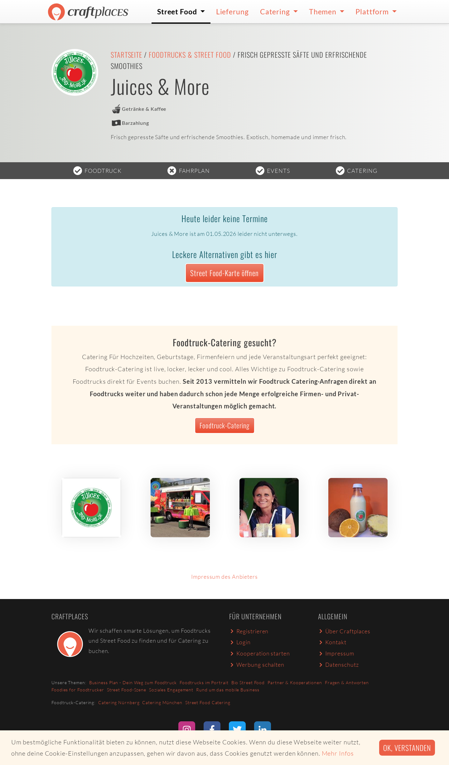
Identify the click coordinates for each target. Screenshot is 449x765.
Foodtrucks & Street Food (190, 54)
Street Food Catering (207, 702)
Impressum (336, 653)
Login (240, 642)
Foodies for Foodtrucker (77, 689)
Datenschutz (338, 664)
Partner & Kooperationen (295, 682)
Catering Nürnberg (118, 702)
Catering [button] (276, 11)
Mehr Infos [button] (338, 753)
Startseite (126, 54)
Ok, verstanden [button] (407, 747)
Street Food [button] (178, 11)
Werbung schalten (256, 664)
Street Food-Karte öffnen (224, 272)
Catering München (162, 702)
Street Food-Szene (126, 689)
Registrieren (248, 631)
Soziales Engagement (171, 689)
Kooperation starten (259, 653)
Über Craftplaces (344, 631)
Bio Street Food (248, 682)
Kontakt (332, 642)
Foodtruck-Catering (224, 425)
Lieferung (232, 11)
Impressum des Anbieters (224, 576)
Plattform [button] (372, 11)
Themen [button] (323, 11)
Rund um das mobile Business (227, 689)
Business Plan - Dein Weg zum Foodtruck (133, 682)
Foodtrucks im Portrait (204, 682)
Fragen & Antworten (347, 682)
